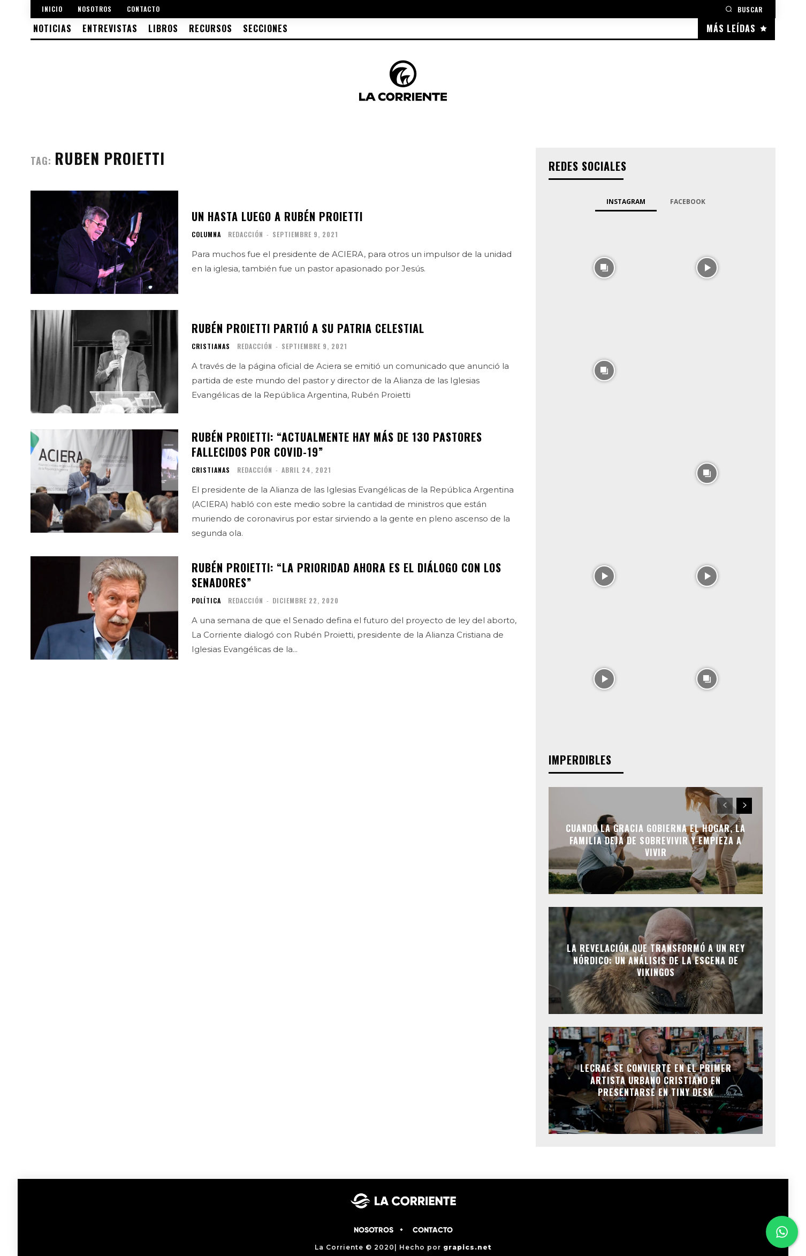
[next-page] (744, 806)
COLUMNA (206, 234)
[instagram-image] (604, 266)
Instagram (625, 201)
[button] (744, 8)
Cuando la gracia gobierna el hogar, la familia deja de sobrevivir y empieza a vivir (656, 840)
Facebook (687, 201)
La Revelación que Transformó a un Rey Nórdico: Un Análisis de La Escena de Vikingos (656, 960)
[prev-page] (725, 806)
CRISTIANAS (211, 346)
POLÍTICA (206, 600)
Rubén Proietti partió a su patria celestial (308, 328)
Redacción (245, 234)
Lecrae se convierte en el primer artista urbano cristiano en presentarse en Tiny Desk (656, 1080)
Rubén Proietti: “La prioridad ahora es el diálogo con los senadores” (346, 575)
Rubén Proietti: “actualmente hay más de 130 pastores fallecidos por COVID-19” (337, 444)
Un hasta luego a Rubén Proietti (277, 216)
